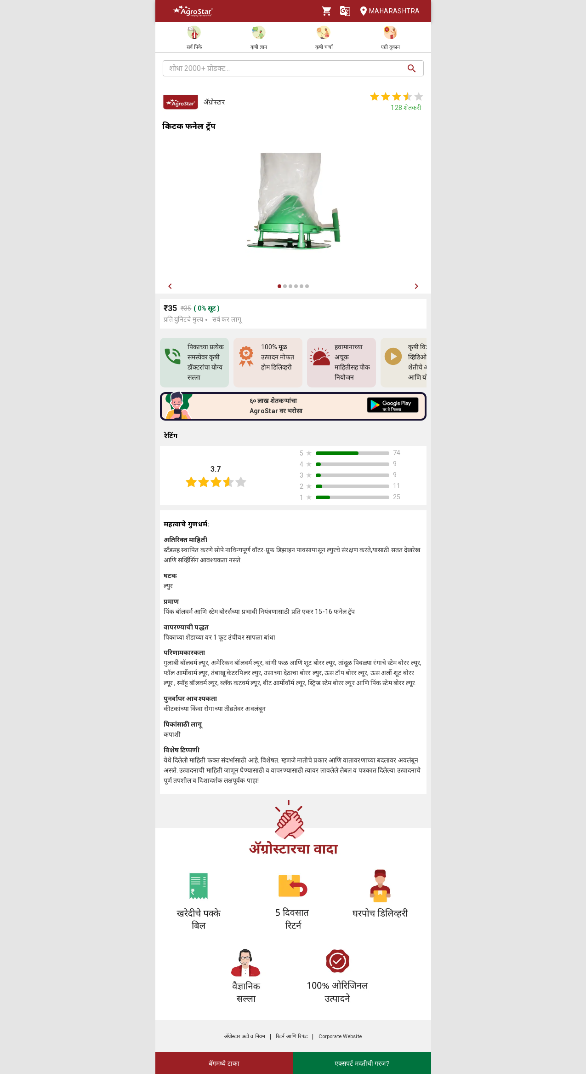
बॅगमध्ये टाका (224, 1063)
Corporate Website (340, 1036)
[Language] (345, 11)
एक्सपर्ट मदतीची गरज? (362, 1063)
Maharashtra (387, 11)
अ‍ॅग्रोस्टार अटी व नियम (244, 1036)
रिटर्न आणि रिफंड (291, 1036)
